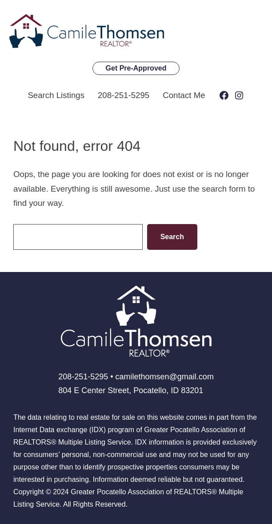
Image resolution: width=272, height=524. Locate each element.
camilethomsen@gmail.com (165, 376)
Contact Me (184, 95)
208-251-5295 (123, 95)
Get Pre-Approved (136, 68)
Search (172, 236)
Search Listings (56, 95)
